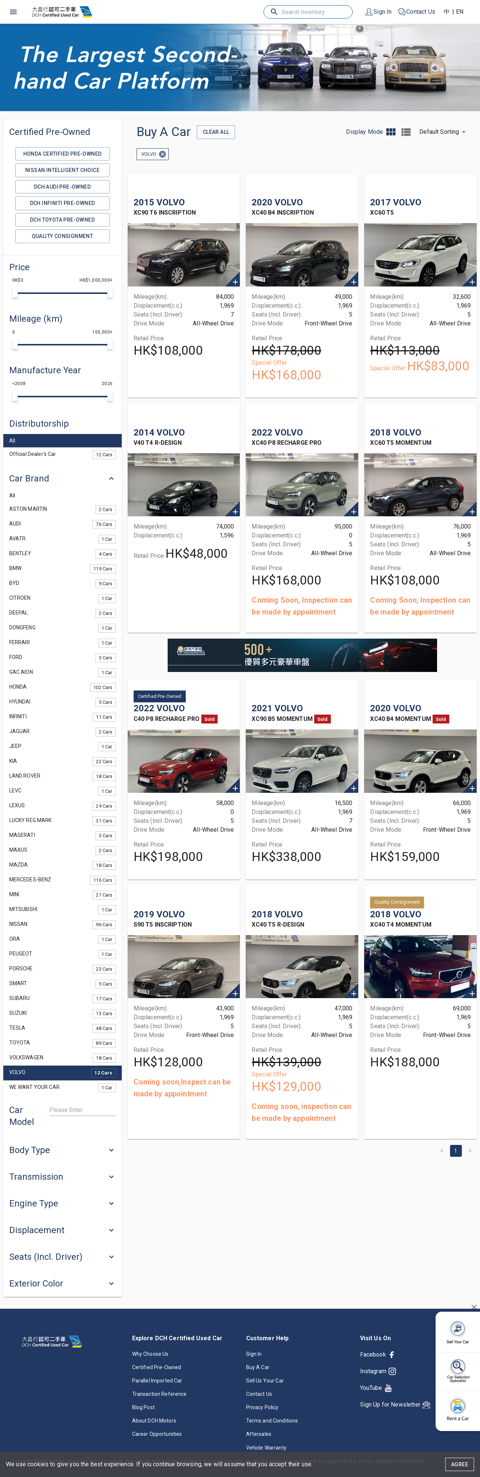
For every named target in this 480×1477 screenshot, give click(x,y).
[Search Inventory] (308, 12)
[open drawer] (13, 12)
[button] (62, 423)
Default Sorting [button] (439, 131)
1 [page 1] (456, 1151)
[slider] (15, 292)
